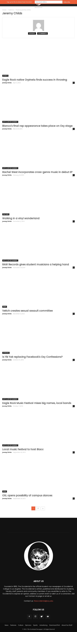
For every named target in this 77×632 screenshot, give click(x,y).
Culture (20, 625)
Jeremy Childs (7, 83)
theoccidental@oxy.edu (43, 601)
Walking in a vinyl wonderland (20, 218)
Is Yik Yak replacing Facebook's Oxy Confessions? (32, 356)
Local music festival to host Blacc (23, 449)
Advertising (43, 625)
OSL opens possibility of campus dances (27, 495)
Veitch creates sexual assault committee (27, 310)
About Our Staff (67, 625)
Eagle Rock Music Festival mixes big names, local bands (36, 403)
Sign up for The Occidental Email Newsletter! (19, 2)
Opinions (6, 353)
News (4, 306)
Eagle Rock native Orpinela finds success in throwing (34, 79)
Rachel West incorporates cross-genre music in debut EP (37, 172)
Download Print (54, 625)
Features (6, 214)
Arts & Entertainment (10, 122)
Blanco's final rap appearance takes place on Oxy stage (37, 125)
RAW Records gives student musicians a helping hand (35, 264)
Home (4, 10)
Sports (5, 75)
